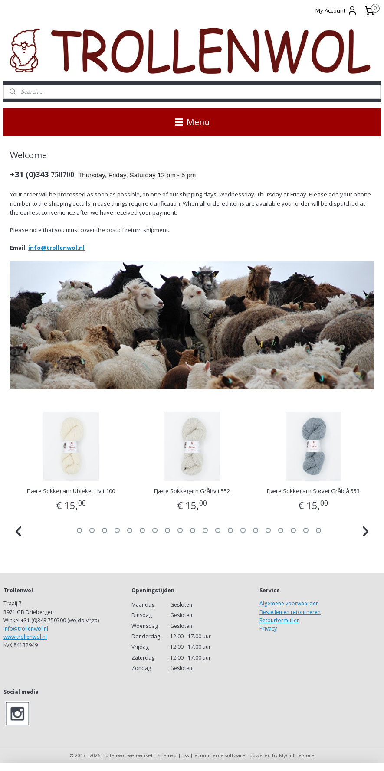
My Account (336, 10)
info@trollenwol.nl (56, 248)
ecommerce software (219, 755)
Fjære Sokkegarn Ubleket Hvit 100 (71, 491)
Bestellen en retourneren (290, 612)
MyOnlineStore (296, 755)
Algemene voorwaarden (289, 603)
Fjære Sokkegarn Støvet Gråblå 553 (313, 491)
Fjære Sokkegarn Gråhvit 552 (192, 491)
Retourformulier (279, 620)
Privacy (268, 628)
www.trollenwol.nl (25, 636)
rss (185, 755)
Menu (192, 122)
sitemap (167, 755)
